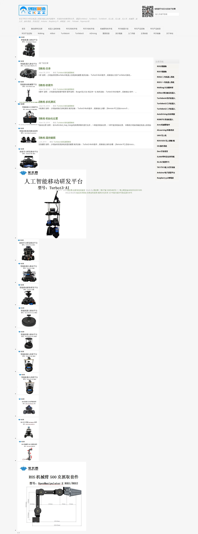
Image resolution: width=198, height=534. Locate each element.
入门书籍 (131, 33)
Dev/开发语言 (162, 151)
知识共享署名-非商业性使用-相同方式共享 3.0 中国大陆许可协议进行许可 (104, 193)
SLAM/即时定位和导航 (166, 156)
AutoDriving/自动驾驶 (166, 114)
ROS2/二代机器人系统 (165, 77)
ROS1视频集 (162, 71)
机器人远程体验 (54, 28)
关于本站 (169, 33)
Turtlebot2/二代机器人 (166, 109)
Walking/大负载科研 (165, 87)
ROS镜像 (157, 33)
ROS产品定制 (27, 33)
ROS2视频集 (162, 66)
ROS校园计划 (123, 28)
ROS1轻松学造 (88, 28)
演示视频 (118, 33)
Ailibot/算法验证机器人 (166, 93)
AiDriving (93, 33)
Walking (41, 33)
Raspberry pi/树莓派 (165, 178)
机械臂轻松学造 (106, 28)
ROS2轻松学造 (71, 28)
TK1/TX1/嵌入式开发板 (166, 167)
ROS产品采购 (139, 28)
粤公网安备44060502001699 (130, 190)
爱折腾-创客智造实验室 (76, 190)
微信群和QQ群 (36, 28)
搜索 (177, 14)
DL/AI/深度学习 (163, 162)
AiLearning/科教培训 (165, 130)
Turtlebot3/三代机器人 (166, 103)
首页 (23, 28)
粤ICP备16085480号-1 (109, 190)
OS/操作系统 (162, 146)
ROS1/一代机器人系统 (165, 82)
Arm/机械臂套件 (163, 125)
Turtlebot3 (79, 33)
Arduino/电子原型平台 (166, 172)
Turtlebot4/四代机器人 (166, 98)
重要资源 (106, 33)
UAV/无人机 (161, 135)
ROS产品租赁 (155, 28)
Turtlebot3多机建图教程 (65, 72)
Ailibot (52, 33)
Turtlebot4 (65, 33)
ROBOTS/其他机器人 (165, 119)
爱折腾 (96, 190)
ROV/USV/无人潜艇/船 (166, 140)
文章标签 (144, 33)
